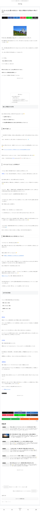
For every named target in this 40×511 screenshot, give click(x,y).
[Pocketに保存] (23, 18)
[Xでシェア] (5, 18)
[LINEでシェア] (29, 18)
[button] (35, 18)
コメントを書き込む (20, 498)
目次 (19, 94)
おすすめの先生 (14, 102)
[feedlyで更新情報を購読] (11, 419)
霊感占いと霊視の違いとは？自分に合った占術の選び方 (14, 255)
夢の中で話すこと (16, 97)
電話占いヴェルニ (5, 275)
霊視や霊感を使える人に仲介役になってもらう (20, 100)
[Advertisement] (20, 23)
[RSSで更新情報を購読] (29, 419)
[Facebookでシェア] (11, 18)
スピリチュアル (4, 393)
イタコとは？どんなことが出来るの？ (19, 99)
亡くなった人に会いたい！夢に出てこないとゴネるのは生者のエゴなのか (17, 149)
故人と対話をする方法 (16, 96)
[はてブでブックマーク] (17, 18)
